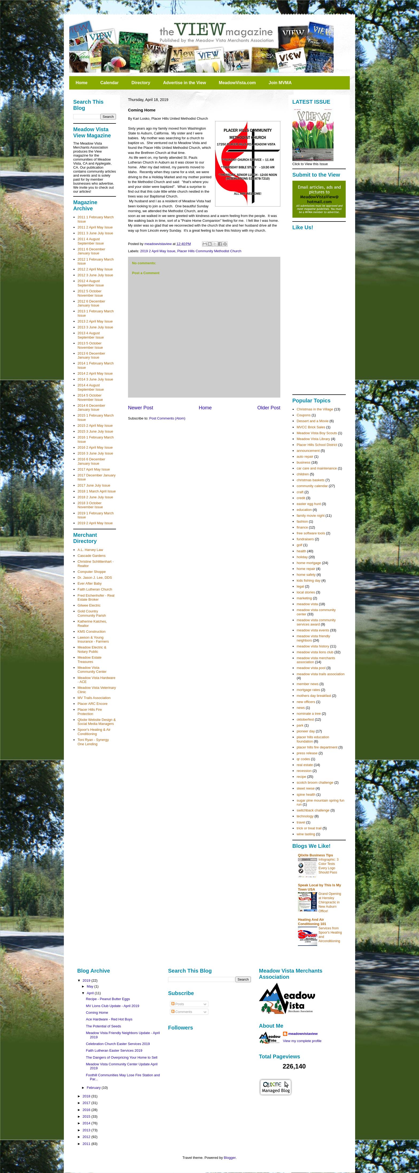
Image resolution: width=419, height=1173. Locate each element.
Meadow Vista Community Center (91, 670)
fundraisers (305, 539)
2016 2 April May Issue (95, 447)
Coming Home (97, 1013)
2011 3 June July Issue (95, 233)
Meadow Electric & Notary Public (91, 649)
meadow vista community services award (316, 622)
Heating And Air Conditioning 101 (312, 922)
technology (305, 816)
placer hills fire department (317, 747)
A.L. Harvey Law (90, 550)
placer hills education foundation (313, 739)
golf (299, 545)
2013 (87, 1130)
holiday (302, 557)
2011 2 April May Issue (95, 227)
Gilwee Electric (88, 605)
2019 (87, 980)
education (304, 510)
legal (300, 586)
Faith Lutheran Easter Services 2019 (114, 1050)
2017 (87, 1103)
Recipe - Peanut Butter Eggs (108, 999)
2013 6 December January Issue (91, 355)
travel (301, 822)
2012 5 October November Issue (90, 293)
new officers (306, 702)
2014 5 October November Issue (90, 397)
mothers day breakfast (314, 696)
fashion (302, 521)
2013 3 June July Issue (95, 327)
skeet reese (306, 788)
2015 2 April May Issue (95, 426)
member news (308, 684)
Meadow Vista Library (313, 439)
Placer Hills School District (317, 445)
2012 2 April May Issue (95, 269)
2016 (87, 1110)
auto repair (305, 457)
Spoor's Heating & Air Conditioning (93, 732)
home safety (306, 575)
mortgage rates (308, 690)
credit (301, 498)
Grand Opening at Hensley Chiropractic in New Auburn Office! (330, 902)
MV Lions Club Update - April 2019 (112, 1006)
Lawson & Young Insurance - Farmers (93, 639)
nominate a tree (309, 714)
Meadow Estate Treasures (89, 659)
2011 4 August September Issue (90, 241)
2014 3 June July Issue (95, 379)
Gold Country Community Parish (91, 613)
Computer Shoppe (91, 572)
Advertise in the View (184, 82)
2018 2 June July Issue (95, 497)
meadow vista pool (311, 668)
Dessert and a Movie (312, 421)
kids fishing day (308, 580)
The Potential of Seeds (103, 1026)
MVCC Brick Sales (311, 427)
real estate (305, 765)
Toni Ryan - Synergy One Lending (93, 742)
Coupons (304, 415)
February (94, 1088)
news (301, 708)
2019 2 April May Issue (158, 251)
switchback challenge (313, 810)
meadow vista (307, 604)
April (91, 993)
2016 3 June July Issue (95, 453)
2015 (87, 1116)
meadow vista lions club (315, 652)
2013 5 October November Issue (90, 345)
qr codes (303, 759)
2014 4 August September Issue (90, 387)
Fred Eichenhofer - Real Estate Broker (95, 597)
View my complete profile (302, 1041)
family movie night (310, 516)
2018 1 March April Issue (96, 491)
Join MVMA (280, 82)
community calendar (312, 486)
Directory (140, 82)
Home (81, 82)
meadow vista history (313, 646)
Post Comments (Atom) (167, 418)
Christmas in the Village (315, 409)
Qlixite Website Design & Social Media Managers (96, 722)
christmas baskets (310, 480)
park (300, 725)
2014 (87, 1123)
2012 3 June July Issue (95, 275)
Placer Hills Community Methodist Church (209, 251)
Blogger (230, 1158)
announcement (308, 451)
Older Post (268, 407)
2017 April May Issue (93, 469)
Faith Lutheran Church (94, 589)
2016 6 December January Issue (91, 461)
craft (300, 492)
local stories (306, 592)
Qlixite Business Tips (315, 855)
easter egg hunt (309, 504)
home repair (306, 569)
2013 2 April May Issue (95, 321)
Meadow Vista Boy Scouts (317, 433)
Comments (181, 1012)
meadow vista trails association (320, 674)
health (301, 551)
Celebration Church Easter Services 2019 (118, 1044)
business (303, 462)
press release (307, 753)
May (90, 986)
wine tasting (306, 834)
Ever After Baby (89, 583)
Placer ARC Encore (92, 704)
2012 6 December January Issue (91, 303)
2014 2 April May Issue (95, 373)
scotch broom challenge (315, 782)
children (303, 474)
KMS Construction (91, 632)
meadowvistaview (303, 1034)
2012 (87, 1137)
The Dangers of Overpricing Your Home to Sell (121, 1057)
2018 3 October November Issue (90, 505)
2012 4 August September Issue (90, 283)
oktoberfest (305, 719)
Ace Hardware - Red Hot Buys (109, 1019)
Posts (177, 1004)
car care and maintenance (317, 468)
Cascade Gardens (91, 556)
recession (304, 771)
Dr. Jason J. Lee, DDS (94, 578)
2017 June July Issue (93, 485)
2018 (87, 1096)
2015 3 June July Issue (95, 431)
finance (302, 527)
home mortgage (309, 563)
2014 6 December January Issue (91, 407)
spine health (306, 795)
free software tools (311, 533)
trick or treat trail (309, 828)
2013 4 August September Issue (90, 335)
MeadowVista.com (237, 82)
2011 (87, 1144)
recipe (301, 777)
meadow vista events (313, 630)
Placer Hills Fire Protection (89, 712)
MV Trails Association (94, 698)
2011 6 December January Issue (91, 251)
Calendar (109, 82)
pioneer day (306, 731)
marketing (304, 598)
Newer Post (140, 407)
